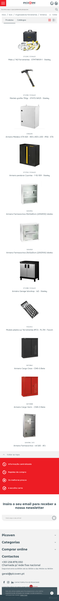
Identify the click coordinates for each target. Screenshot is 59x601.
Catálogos (21, 20)
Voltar (54, 14)
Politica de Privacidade (30, 582)
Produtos (9, 20)
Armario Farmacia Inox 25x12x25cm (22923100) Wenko (29, 252)
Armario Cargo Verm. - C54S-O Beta (29, 407)
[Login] (52, 3)
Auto (10, 15)
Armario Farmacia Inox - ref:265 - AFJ (30, 445)
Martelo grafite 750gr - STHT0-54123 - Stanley (29, 98)
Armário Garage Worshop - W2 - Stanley (29, 291)
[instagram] (8, 582)
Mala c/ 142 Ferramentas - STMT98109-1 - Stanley (29, 59)
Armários (43, 15)
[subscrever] (54, 518)
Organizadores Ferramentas (26, 15)
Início (4, 15)
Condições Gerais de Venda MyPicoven (15, 587)
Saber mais (23, 595)
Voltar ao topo (11, 454)
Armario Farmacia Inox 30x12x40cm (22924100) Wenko (29, 214)
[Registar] (56, 3)
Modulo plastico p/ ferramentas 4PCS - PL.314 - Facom (29, 330)
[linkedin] (12, 582)
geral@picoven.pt (13, 573)
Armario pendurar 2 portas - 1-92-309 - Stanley (29, 175)
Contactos (18, 582)
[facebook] (4, 582)
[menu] (3, 3)
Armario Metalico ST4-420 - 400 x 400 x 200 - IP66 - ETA (29, 137)
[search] (56, 9)
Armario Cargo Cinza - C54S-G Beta (29, 368)
